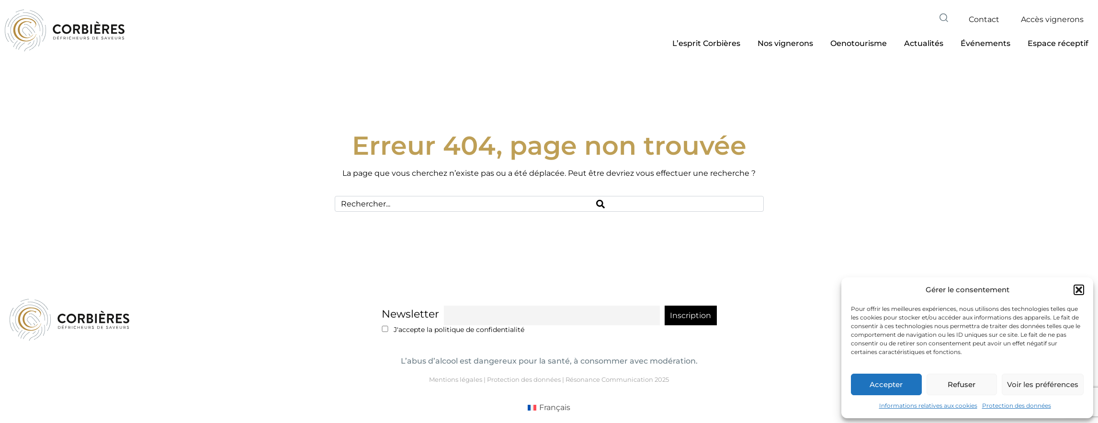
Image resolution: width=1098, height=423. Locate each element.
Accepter (886, 384)
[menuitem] (549, 407)
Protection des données (1016, 405)
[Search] (676, 203)
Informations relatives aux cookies (928, 405)
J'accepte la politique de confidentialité (453, 329)
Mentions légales (455, 379)
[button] (1079, 290)
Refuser (961, 384)
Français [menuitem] (554, 407)
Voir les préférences (1042, 384)
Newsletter (410, 314)
